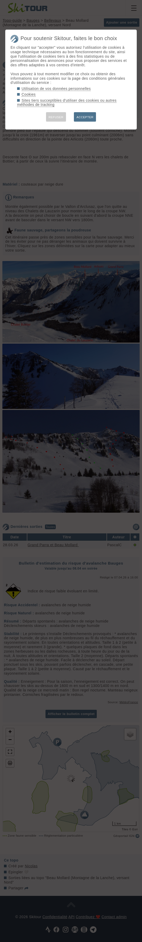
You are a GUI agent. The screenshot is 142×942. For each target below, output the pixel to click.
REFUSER (56, 117)
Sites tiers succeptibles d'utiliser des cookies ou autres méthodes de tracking (66, 102)
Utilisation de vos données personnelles (56, 88)
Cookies (29, 94)
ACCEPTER (85, 117)
